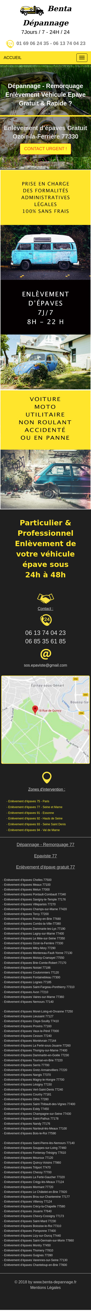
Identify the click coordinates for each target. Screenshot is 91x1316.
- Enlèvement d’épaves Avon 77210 (25, 992)
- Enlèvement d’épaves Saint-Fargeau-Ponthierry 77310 (38, 987)
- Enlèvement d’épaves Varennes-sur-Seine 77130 (34, 1260)
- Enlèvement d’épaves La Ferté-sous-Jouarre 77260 (36, 1045)
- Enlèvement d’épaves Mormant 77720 (27, 1187)
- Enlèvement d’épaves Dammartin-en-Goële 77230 (35, 1055)
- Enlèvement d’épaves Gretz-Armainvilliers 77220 (34, 1070)
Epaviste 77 (45, 856)
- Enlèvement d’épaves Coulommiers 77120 (30, 972)
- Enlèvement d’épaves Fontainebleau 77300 (31, 977)
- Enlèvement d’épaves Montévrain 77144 (29, 1040)
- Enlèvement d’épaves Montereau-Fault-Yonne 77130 (37, 953)
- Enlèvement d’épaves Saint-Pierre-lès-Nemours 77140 (38, 1143)
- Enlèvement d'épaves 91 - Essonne (30, 813)
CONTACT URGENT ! (45, 148)
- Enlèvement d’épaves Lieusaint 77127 (27, 1016)
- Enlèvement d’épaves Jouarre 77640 (27, 1211)
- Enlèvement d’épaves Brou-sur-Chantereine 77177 (36, 1196)
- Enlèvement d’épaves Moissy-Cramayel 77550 (33, 957)
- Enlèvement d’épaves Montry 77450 (26, 1245)
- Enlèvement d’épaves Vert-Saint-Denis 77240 (32, 1089)
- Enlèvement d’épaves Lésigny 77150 (27, 1084)
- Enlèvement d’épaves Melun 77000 (26, 889)
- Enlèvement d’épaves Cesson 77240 (27, 1036)
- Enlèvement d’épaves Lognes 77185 (26, 982)
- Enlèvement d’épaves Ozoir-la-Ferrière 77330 (32, 943)
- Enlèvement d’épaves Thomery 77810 (27, 1250)
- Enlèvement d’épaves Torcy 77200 (25, 914)
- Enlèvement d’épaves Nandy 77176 (26, 1123)
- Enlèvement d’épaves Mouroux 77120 (27, 1158)
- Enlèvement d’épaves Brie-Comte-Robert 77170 (34, 963)
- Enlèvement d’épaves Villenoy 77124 (27, 1201)
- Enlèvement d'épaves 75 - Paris (28, 801)
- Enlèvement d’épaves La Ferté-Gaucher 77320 (33, 1177)
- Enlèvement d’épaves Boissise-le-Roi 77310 (31, 1226)
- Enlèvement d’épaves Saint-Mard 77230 (29, 1221)
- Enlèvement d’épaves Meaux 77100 (26, 884)
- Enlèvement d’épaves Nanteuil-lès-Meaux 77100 (34, 1128)
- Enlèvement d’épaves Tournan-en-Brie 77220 (32, 1060)
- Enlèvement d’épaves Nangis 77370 (26, 1075)
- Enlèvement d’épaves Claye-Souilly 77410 (30, 1021)
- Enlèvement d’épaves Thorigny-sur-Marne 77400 (34, 1050)
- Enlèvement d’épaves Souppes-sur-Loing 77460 (34, 1148)
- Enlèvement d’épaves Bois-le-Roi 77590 (29, 1133)
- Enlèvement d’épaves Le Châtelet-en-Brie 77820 (34, 1192)
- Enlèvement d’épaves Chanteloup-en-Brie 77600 (34, 1265)
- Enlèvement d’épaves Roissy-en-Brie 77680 (31, 919)
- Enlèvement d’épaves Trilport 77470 (26, 1167)
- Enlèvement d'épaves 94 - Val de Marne (33, 830)
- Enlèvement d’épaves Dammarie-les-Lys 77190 (33, 928)
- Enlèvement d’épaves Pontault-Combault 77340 (34, 894)
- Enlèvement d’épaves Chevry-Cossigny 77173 (33, 1216)
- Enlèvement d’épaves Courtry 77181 (26, 1094)
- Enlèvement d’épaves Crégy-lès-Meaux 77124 (33, 1182)
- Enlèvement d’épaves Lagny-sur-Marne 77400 (33, 933)
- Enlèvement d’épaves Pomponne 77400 (29, 1231)
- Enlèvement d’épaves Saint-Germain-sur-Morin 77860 (38, 1240)
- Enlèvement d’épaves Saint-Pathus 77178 (30, 1118)
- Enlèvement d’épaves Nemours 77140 (28, 1002)
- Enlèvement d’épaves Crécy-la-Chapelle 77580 (33, 1206)
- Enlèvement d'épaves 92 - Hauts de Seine (35, 818)
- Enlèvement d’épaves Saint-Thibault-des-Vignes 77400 (38, 1104)
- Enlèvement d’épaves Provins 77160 (26, 1026)
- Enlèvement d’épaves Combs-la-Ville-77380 (31, 923)
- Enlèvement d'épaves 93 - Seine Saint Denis (36, 824)
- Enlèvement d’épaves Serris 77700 (25, 1065)
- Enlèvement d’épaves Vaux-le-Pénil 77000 (30, 1031)
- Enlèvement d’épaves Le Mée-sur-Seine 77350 (33, 938)
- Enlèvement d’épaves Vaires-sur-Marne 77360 (33, 997)
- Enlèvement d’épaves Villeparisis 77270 (29, 904)
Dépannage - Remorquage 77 (45, 844)
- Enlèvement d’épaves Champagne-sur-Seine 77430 (36, 1113)
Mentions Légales (45, 1288)
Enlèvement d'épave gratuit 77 (45, 867)
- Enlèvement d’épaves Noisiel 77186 (26, 967)
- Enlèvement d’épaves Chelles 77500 (26, 880)
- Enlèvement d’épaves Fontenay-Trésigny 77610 (34, 1152)
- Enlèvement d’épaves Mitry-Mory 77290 (29, 948)
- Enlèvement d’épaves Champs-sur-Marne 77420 (34, 909)
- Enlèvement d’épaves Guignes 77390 (27, 1255)
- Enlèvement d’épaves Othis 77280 (25, 1099)
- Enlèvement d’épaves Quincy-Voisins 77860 (31, 1162)
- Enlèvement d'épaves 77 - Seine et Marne (34, 807)
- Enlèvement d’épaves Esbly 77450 (25, 1109)
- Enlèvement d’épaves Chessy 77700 (26, 1172)
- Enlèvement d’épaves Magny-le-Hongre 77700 (33, 1079)
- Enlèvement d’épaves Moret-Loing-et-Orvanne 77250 (37, 1011)
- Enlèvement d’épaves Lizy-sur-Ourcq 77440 (31, 1235)
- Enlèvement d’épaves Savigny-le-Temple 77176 (34, 899)
